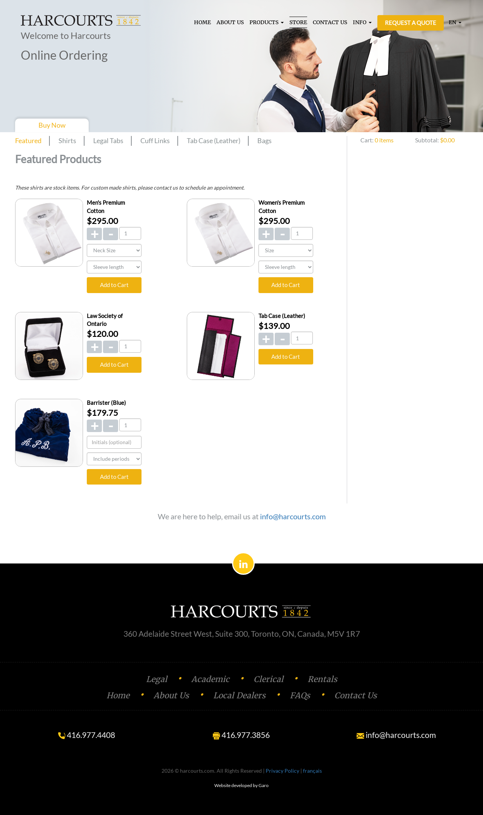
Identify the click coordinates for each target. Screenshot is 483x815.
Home (117, 695)
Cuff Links (155, 140)
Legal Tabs (108, 140)
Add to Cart (114, 284)
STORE (298, 22)
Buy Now (52, 125)
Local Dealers (239, 695)
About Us (171, 695)
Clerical (268, 679)
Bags (264, 140)
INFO (362, 22)
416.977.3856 (241, 734)
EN (455, 22)
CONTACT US (330, 22)
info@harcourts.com (293, 516)
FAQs (300, 695)
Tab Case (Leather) (213, 140)
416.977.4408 (86, 734)
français (312, 770)
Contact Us (355, 695)
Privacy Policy (282, 770)
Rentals (322, 679)
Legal (156, 679)
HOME (202, 22)
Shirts (67, 140)
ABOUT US (230, 22)
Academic (210, 679)
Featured (28, 140)
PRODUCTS (266, 22)
